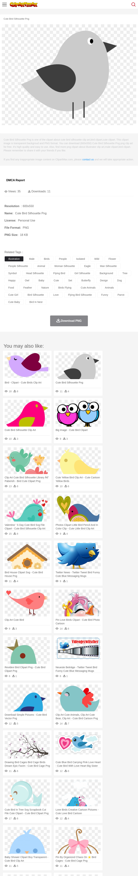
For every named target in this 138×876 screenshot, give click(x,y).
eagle (87, 266)
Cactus (45, 831)
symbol (12, 273)
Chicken (54, 837)
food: (7, 852)
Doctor (74, 842)
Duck (76, 837)
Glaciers (87, 831)
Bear (23, 837)
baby (41, 280)
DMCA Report (15, 180)
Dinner (123, 853)
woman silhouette (64, 266)
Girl (119, 842)
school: (8, 847)
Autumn (26, 831)
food (11, 287)
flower (112, 258)
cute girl (13, 294)
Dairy (27, 853)
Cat (46, 837)
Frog (109, 837)
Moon (115, 831)
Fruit (64, 853)
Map (102, 847)
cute (56, 280)
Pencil (69, 847)
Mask (17, 842)
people (63, 258)
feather (27, 287)
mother (50, 842)
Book (37, 847)
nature (45, 287)
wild (96, 258)
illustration (14, 258)
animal (41, 266)
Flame (77, 831)
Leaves (36, 831)
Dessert (36, 853)
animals (109, 287)
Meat (71, 853)
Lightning (105, 831)
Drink (44, 853)
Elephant (94, 837)
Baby (25, 842)
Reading (60, 847)
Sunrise (124, 831)
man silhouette (108, 266)
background (106, 273)
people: (8, 842)
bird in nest (35, 302)
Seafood (92, 853)
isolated (80, 258)
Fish (103, 837)
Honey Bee (119, 837)
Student (19, 847)
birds (47, 258)
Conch (55, 831)
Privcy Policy (29, 868)
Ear (82, 842)
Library (123, 847)
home (106, 842)
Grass (96, 831)
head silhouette (35, 273)
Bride (32, 842)
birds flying (64, 287)
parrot (121, 294)
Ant (17, 837)
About (7, 868)
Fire (70, 831)
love (56, 294)
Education (79, 847)
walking (97, 842)
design (104, 280)
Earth (63, 831)
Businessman (62, 842)
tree (124, 273)
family (41, 842)
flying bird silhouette (80, 294)
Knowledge (112, 847)
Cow (63, 837)
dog (119, 280)
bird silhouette (35, 294)
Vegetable (103, 853)
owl (27, 280)
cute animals (88, 287)
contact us (88, 159)
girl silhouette (82, 273)
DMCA (53, 868)
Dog (70, 837)
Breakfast (17, 853)
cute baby (14, 302)
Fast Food (54, 853)
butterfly (86, 280)
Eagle (84, 837)
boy (126, 842)
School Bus (92, 847)
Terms (16, 868)
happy (11, 280)
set (70, 280)
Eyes (88, 842)
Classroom (48, 847)
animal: (8, 836)
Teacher (29, 847)
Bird (30, 837)
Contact (42, 868)
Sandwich (80, 853)
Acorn (17, 831)
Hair (114, 842)
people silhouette (18, 266)
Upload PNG (67, 868)
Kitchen (114, 853)
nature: (8, 831)
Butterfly (38, 837)
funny (104, 294)
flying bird (59, 273)
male (31, 258)
